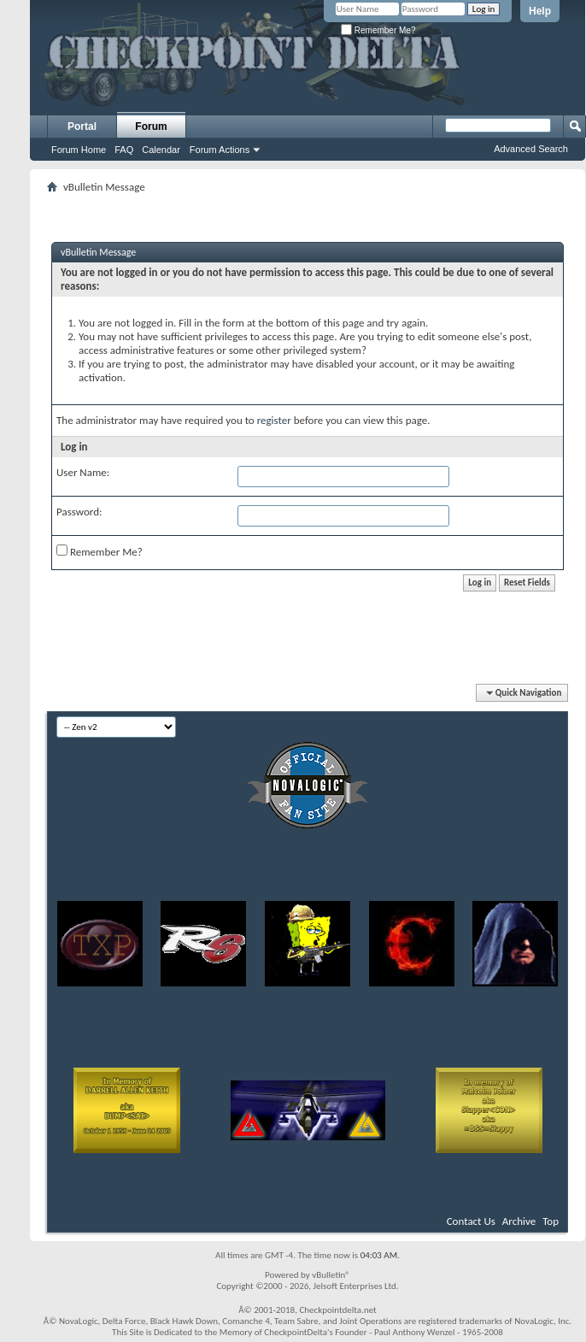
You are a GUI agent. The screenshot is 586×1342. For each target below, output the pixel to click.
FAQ (123, 149)
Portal (82, 126)
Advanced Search (531, 149)
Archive (519, 1221)
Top (550, 1221)
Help (540, 11)
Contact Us (471, 1221)
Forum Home (78, 149)
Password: (79, 511)
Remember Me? (378, 30)
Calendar (161, 149)
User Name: (82, 472)
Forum (151, 126)
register (274, 420)
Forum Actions (219, 149)
